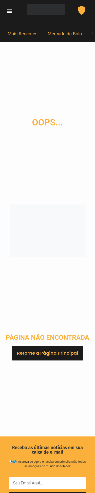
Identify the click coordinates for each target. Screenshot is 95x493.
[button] (9, 11)
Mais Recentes (22, 33)
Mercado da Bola (65, 33)
